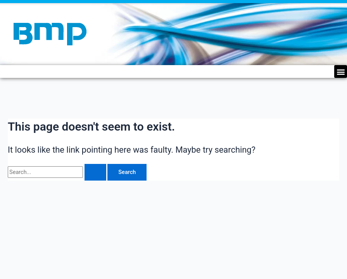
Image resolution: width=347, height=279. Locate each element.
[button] (340, 71)
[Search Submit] (95, 172)
